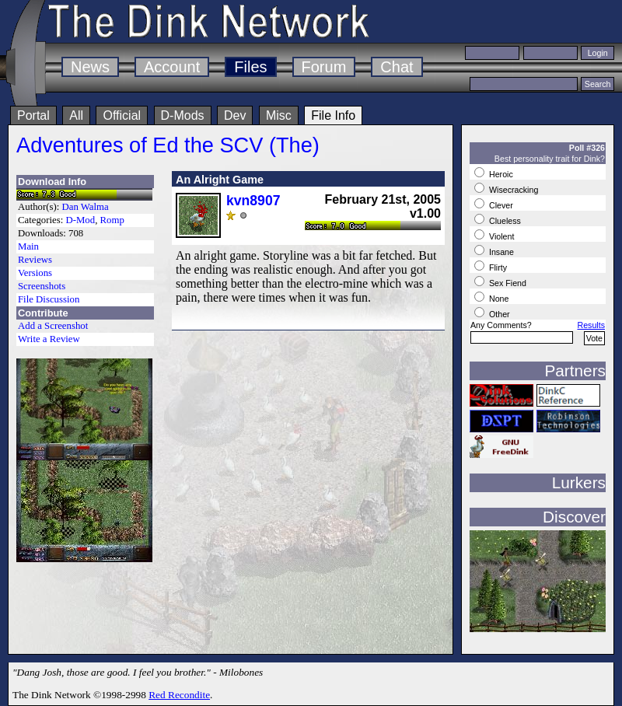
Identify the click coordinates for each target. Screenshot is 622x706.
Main (28, 246)
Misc (279, 115)
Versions (35, 272)
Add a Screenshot (53, 325)
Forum (324, 66)
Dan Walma (85, 206)
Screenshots (41, 286)
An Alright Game (220, 179)
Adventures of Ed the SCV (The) (168, 145)
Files (250, 66)
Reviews (35, 259)
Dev (235, 115)
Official (122, 115)
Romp (112, 220)
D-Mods (182, 115)
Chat (396, 66)
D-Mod (80, 220)
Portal (33, 115)
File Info (333, 115)
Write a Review (49, 339)
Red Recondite (179, 695)
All (76, 115)
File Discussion (48, 299)
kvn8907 (253, 200)
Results (591, 325)
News (90, 66)
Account (172, 66)
